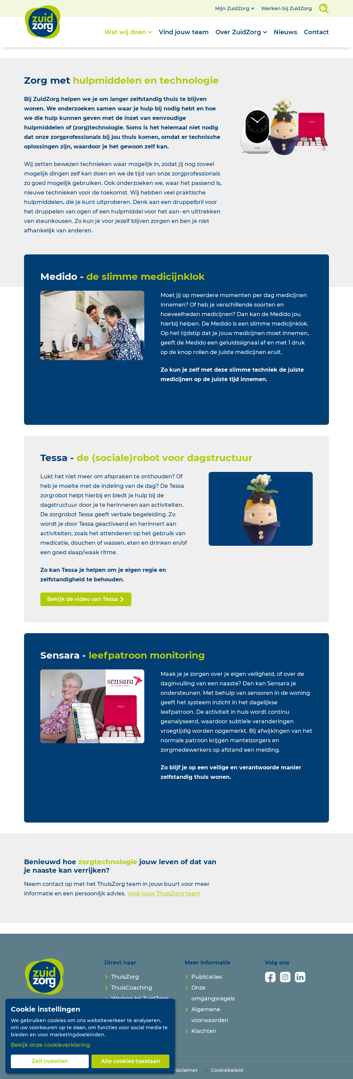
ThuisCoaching (131, 987)
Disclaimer (185, 1070)
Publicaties (206, 977)
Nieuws (285, 32)
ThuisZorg (125, 977)
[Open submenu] (128, 32)
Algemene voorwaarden (209, 1014)
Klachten (203, 1031)
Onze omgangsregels (213, 993)
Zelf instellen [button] (50, 1061)
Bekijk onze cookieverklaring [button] (50, 1045)
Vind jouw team (184, 32)
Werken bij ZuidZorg (286, 8)
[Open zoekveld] (324, 8)
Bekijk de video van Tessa (86, 599)
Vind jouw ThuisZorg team (163, 893)
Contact (316, 32)
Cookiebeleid (227, 1070)
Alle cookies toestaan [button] (130, 1061)
